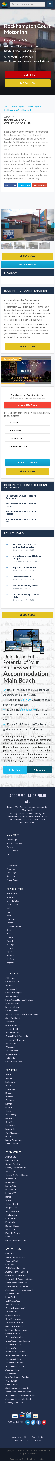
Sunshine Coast (13, 1018)
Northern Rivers (13, 1007)
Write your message (18, 446)
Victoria (9, 985)
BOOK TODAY (10, 185)
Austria (10, 948)
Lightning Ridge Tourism (17, 1330)
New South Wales (14, 981)
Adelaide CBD (12, 1178)
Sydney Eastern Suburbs (17, 1167)
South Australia (13, 1010)
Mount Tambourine (14, 1140)
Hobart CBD (11, 1193)
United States (13, 901)
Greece (10, 937)
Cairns (8, 1111)
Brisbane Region (13, 1025)
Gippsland (10, 1047)
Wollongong (11, 1114)
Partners (10, 847)
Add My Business (14, 843)
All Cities (10, 1074)
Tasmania (10, 1021)
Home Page (12, 839)
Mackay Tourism (13, 1333)
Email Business (39, 185)
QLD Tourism (12, 1384)
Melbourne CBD (13, 1160)
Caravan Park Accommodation (19, 1279)
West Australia (12, 1003)
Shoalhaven (11, 1043)
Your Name (13, 422)
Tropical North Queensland (18, 1036)
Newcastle (10, 1107)
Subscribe (11, 876)
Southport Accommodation (18, 1388)
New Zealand (12, 904)
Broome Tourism (13, 1315)
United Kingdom (14, 926)
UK (25, 1437)
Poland (10, 941)
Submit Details (27, 462)
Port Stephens (12, 1032)
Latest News (12, 850)
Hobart (9, 1136)
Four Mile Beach (13, 1233)
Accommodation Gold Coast (18, 1399)
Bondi (8, 1196)
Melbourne (10, 1082)
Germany (11, 919)
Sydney (9, 1078)
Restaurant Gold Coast (16, 1257)
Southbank (10, 1171)
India (9, 933)
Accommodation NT (15, 1370)
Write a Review (27, 264)
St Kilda (9, 1200)
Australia (11, 897)
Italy (9, 908)
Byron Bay (10, 1118)
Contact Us (12, 865)
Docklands (10, 1222)
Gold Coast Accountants (17, 1286)
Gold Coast (11, 1089)
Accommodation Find (15, 1366)
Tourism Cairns (12, 1348)
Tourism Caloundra (14, 1337)
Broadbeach (11, 1182)
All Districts (11, 1157)
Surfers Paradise (13, 1164)
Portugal (10, 944)
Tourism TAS (11, 1311)
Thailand (10, 959)
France (10, 911)
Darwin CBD (11, 1186)
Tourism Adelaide (13, 1359)
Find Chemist (11, 1264)
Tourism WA (11, 1373)
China (28, 1440)
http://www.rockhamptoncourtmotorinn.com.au (30, 61)
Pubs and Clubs (13, 1261)
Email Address (15, 430)
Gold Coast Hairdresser (16, 1268)
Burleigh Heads (12, 1226)
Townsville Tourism (14, 1322)
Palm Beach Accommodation (18, 1391)
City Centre (11, 1218)
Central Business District (17, 1175)
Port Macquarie (12, 1133)
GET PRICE (27, 74)
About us (11, 869)
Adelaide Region (13, 1054)
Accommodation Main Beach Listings (27, 1459)
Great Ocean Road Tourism (18, 1341)
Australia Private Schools (17, 1271)
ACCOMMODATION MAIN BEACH (27, 798)
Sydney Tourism (13, 1304)
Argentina (11, 962)
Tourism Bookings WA (15, 1308)
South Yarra (11, 1229)
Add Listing (39, 770)
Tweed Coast (12, 1050)
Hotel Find (10, 1297)
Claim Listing (24, 185)
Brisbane (9, 1093)
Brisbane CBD (12, 1189)
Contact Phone (15, 438)
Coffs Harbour (12, 1143)
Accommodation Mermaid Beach (20, 1395)
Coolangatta (11, 1215)
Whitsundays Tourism (15, 1351)
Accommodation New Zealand (19, 1290)
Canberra (10, 1100)
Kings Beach (11, 1207)
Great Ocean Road (14, 1061)
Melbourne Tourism (14, 1326)
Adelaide (9, 1096)
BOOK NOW (27, 83)
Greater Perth (12, 1029)
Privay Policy (12, 880)
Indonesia (11, 955)
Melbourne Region (14, 992)
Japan (9, 951)
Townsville (10, 1125)
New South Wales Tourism (17, 1377)
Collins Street (12, 1204)
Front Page (11, 872)
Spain (9, 915)
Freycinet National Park (16, 1240)
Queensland (11, 989)
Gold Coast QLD (13, 1301)
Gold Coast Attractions (16, 1282)
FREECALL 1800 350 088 (20, 57)
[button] (5, 225)
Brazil (9, 930)
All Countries (12, 893)
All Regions (11, 978)
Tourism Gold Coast (15, 1362)
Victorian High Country (16, 1040)
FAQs (9, 854)
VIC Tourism (11, 1380)
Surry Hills (10, 1236)
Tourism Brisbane (13, 1344)
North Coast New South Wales (19, 1000)
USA (33, 1437)
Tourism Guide (12, 1293)
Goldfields (10, 1058)
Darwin (9, 1103)
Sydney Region (12, 996)
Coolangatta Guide (14, 1402)
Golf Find (10, 1253)
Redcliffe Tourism (13, 1319)
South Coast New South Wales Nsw (22, 1014)
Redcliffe (10, 1122)
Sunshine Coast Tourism (17, 1355)
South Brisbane (12, 1211)
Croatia (10, 922)
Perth (8, 1085)
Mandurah (10, 1129)
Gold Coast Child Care (16, 1275)
